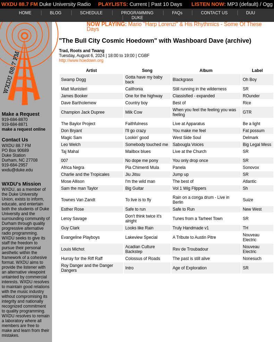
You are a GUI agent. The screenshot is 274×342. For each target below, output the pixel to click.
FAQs (177, 12)
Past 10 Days (166, 4)
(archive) (238, 40)
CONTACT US (214, 12)
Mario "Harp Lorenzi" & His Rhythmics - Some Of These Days (174, 26)
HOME (25, 12)
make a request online (23, 129)
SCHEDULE (91, 12)
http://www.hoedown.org (81, 60)
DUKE (137, 17)
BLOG (55, 12)
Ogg (268, 4)
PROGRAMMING (137, 12)
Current (138, 4)
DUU (250, 12)
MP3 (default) (242, 4)
